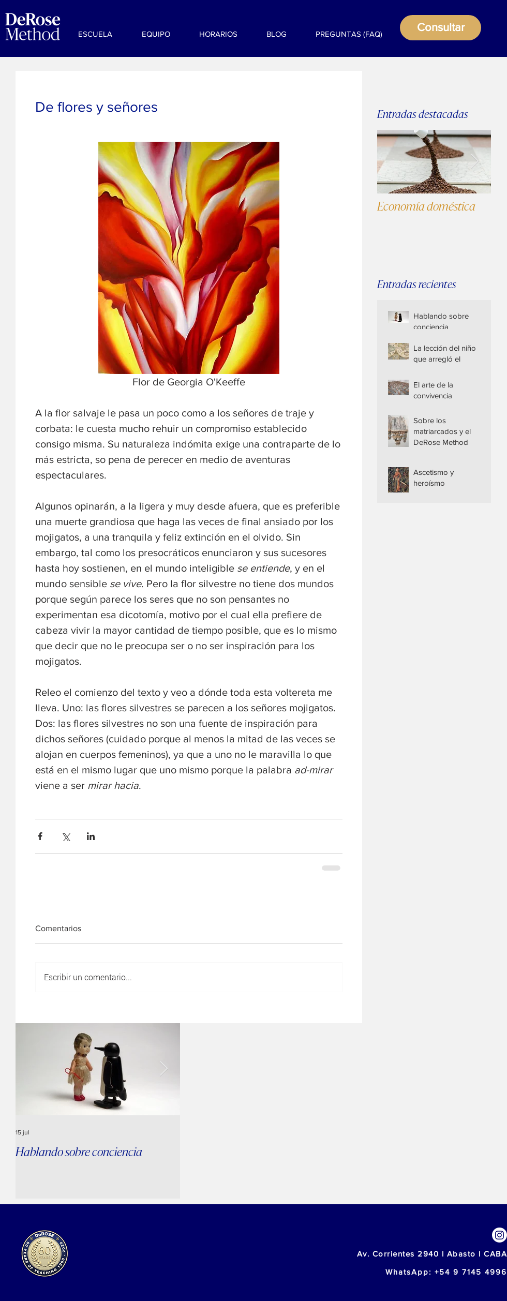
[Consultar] (440, 27)
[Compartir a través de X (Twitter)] (65, 836)
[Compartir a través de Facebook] (40, 836)
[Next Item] (474, 162)
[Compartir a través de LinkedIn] (91, 836)
